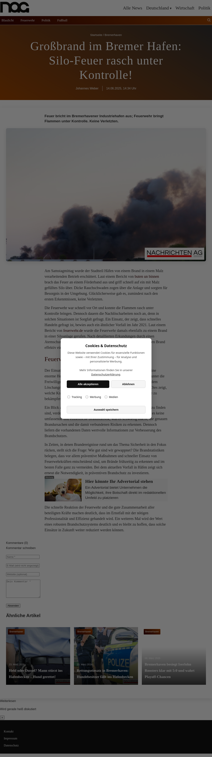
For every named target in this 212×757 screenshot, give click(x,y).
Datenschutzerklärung (105, 374)
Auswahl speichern (106, 409)
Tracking (75, 397)
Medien (111, 397)
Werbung (93, 397)
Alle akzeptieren (88, 384)
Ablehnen (128, 384)
